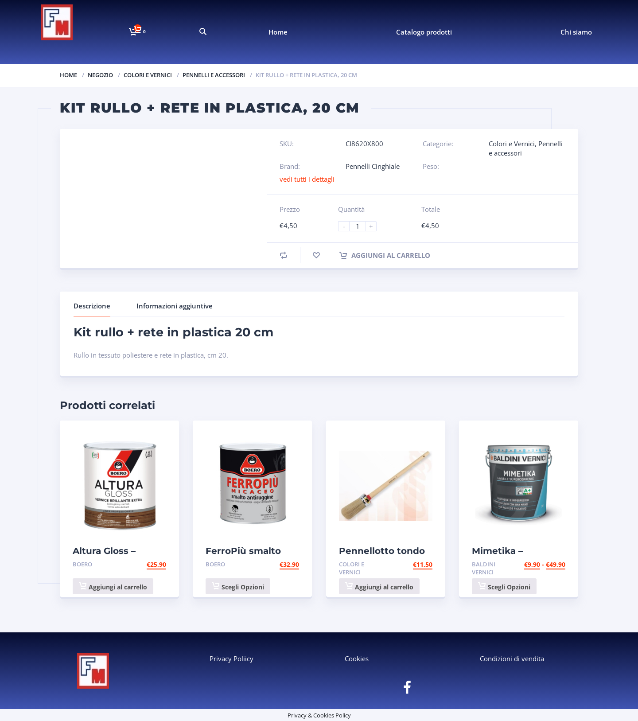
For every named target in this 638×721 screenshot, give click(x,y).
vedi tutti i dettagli (307, 179)
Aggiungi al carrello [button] (113, 586)
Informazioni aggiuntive (174, 305)
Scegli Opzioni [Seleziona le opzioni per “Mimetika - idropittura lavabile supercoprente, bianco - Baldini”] (504, 586)
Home (278, 31)
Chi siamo (576, 31)
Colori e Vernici (148, 75)
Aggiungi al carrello (384, 255)
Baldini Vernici (483, 568)
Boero (82, 564)
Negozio (100, 75)
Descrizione (92, 305)
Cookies (357, 658)
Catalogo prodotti (424, 31)
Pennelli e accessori (214, 75)
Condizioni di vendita (512, 658)
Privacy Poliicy (231, 658)
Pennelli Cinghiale (373, 166)
